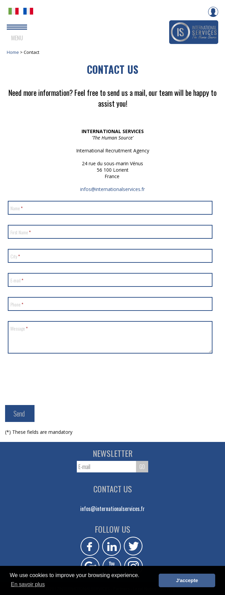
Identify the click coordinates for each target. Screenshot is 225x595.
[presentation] (59, 377)
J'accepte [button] (187, 580)
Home (13, 52)
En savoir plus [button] (28, 584)
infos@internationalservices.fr (112, 189)
